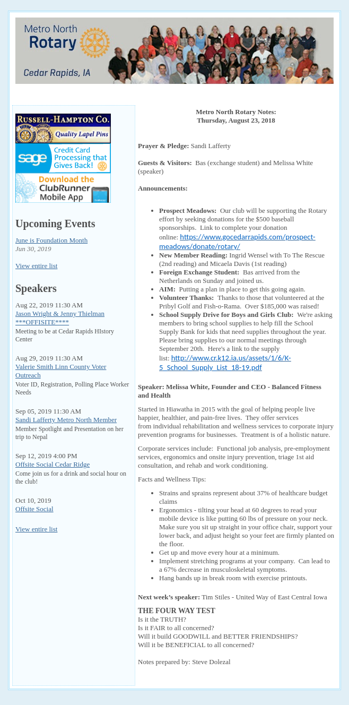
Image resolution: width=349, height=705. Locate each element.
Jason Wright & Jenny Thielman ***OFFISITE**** (59, 317)
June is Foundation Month (51, 240)
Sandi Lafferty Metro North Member (66, 420)
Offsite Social (34, 509)
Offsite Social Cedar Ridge (52, 464)
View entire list (36, 266)
